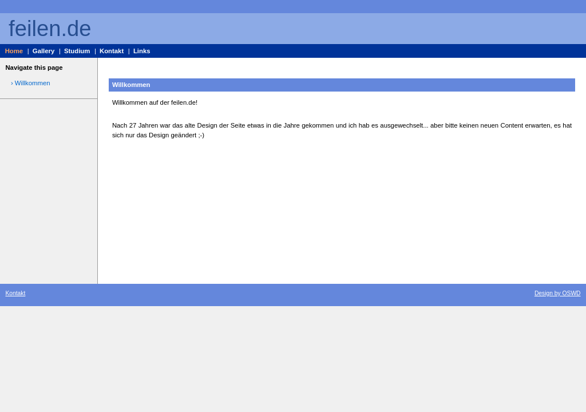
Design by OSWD (557, 293)
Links (142, 50)
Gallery (43, 50)
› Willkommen (30, 83)
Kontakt (112, 50)
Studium (77, 50)
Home (14, 50)
